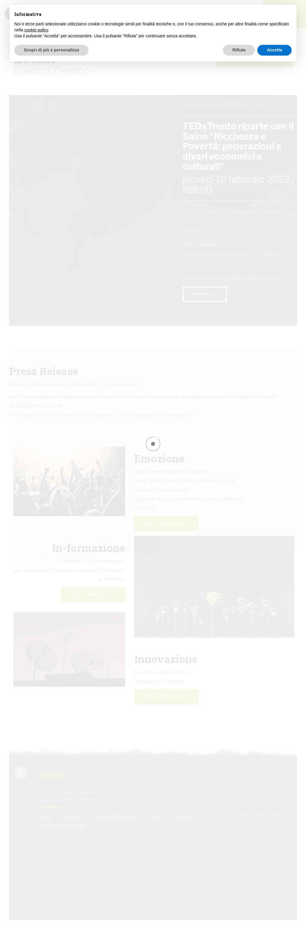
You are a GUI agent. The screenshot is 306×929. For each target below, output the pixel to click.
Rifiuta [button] (239, 50)
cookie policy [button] (36, 29)
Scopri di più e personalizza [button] (51, 50)
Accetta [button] (274, 50)
